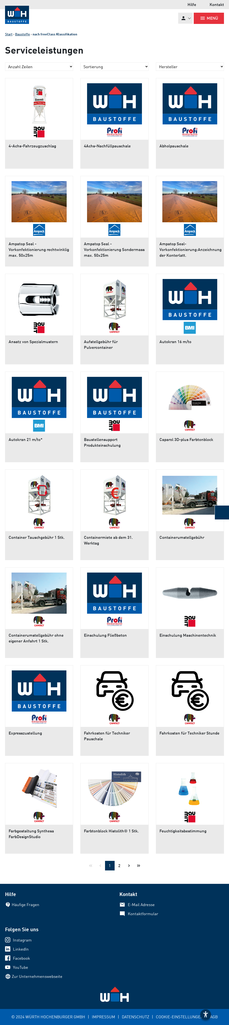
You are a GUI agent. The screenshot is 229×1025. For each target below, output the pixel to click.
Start (8, 34)
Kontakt (217, 4)
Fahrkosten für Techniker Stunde (189, 732)
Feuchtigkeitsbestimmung (182, 830)
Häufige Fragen (25, 904)
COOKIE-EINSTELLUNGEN (179, 1016)
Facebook (21, 958)
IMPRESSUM (103, 1016)
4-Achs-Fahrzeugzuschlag (32, 145)
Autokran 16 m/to (175, 341)
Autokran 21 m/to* (25, 439)
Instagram (22, 939)
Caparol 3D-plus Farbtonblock (186, 439)
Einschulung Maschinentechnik (187, 635)
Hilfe (192, 4)
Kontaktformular (143, 913)
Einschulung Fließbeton (105, 635)
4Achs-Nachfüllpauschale (107, 145)
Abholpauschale (173, 145)
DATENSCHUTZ (135, 1016)
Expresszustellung (25, 732)
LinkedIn (21, 949)
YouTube (20, 967)
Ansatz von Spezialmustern (33, 341)
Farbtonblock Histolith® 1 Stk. (111, 830)
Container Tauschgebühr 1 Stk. (37, 537)
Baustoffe (22, 34)
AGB (214, 1016)
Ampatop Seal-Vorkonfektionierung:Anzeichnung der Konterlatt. (190, 249)
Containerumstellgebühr (181, 537)
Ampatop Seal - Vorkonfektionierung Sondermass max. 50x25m (114, 249)
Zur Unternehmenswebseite (37, 976)
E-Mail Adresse (141, 904)
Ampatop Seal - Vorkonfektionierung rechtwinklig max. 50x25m (39, 249)
